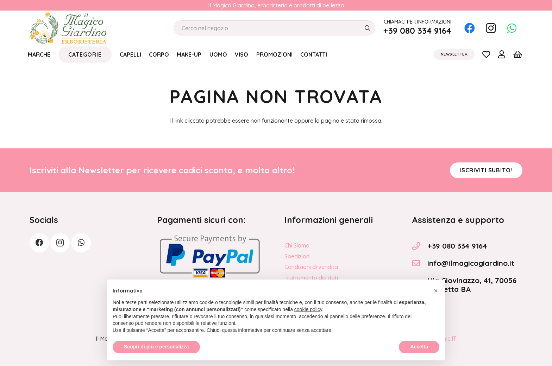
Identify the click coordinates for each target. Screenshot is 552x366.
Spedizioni (297, 256)
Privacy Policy (302, 288)
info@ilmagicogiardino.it (470, 263)
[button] (435, 306)
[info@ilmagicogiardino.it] (419, 263)
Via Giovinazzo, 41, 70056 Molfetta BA (471, 285)
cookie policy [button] (308, 325)
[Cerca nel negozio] (274, 28)
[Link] (486, 54)
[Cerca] (367, 28)
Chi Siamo (296, 245)
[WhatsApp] (511, 28)
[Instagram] (490, 28)
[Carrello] (517, 54)
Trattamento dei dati (311, 277)
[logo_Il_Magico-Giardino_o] (68, 28)
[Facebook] (469, 28)
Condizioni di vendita (311, 266)
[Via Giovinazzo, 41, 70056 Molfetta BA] (419, 285)
